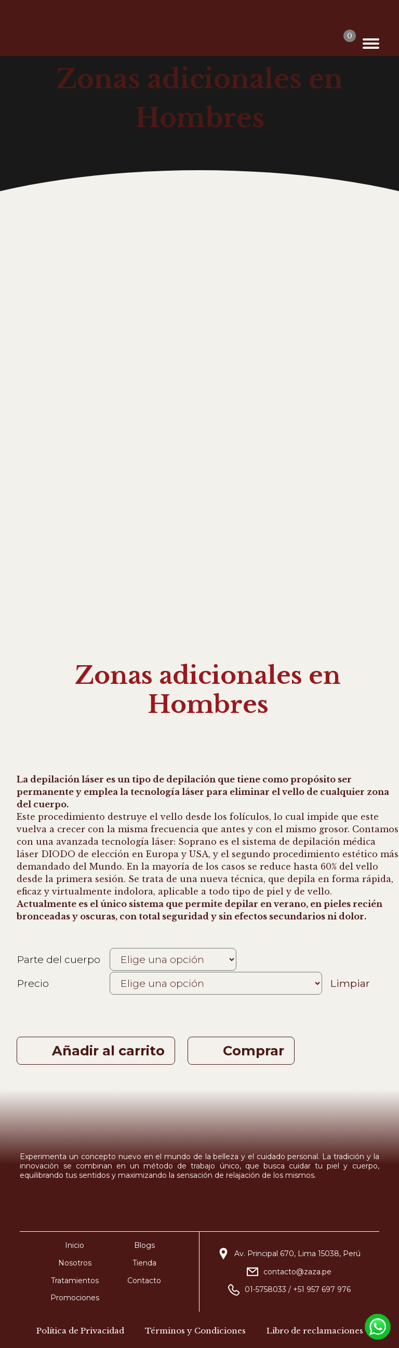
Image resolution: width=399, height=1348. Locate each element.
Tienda (144, 1263)
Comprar (257, 1050)
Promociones (74, 1297)
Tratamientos (75, 1280)
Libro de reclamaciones (315, 1331)
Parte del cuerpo (58, 959)
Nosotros (74, 1263)
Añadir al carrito (108, 1050)
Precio (33, 983)
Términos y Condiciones (195, 1331)
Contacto (144, 1280)
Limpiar (350, 983)
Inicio (74, 1245)
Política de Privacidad (80, 1331)
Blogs (144, 1245)
